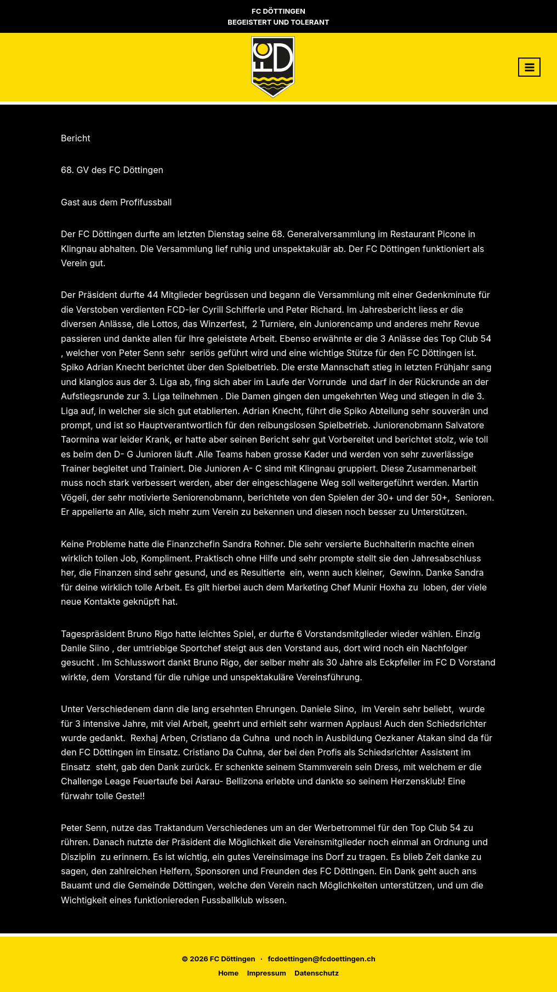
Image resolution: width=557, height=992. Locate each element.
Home (228, 972)
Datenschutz (316, 972)
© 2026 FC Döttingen (218, 958)
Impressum (266, 972)
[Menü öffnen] (529, 67)
